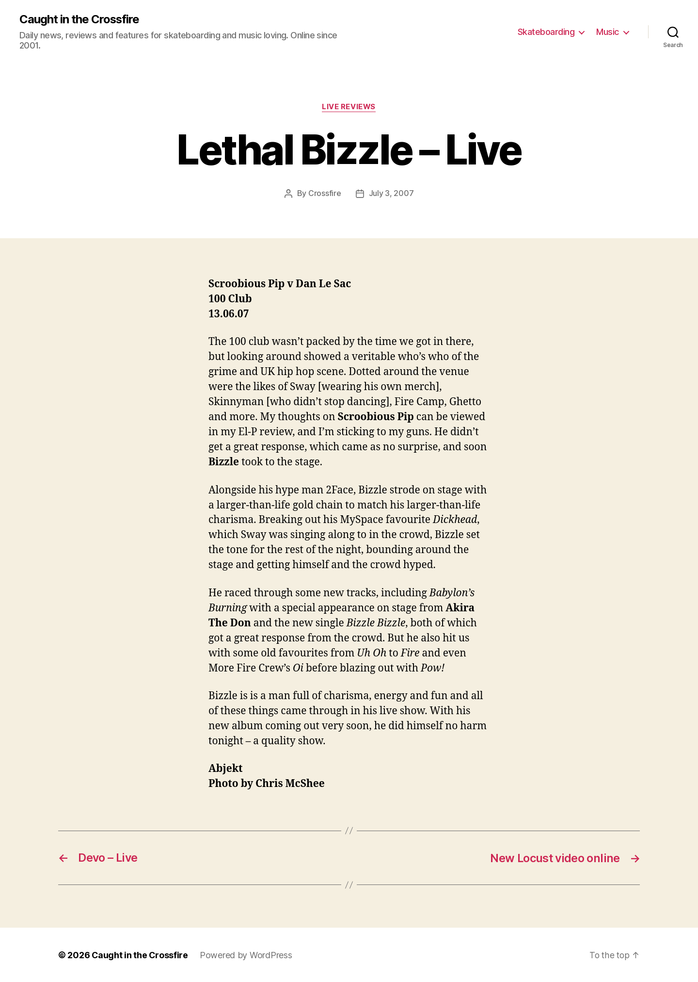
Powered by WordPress (247, 954)
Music (607, 32)
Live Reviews (349, 107)
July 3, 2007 (391, 193)
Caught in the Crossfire (79, 19)
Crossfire (324, 193)
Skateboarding (546, 32)
